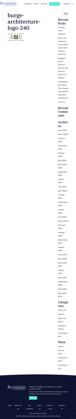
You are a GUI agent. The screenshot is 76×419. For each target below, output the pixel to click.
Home (10, 405)
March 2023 (63, 221)
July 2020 (62, 289)
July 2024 (62, 187)
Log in (60, 346)
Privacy (53, 416)
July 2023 (62, 217)
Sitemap (58, 416)
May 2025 (62, 160)
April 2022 (62, 259)
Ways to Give (54, 3)
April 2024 (62, 191)
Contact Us (67, 3)
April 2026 (62, 130)
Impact (61, 314)
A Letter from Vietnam (61, 30)
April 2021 (62, 278)
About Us (36, 3)
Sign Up (33, 398)
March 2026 (63, 134)
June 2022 (62, 255)
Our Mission (28, 3)
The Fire (61, 102)
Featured (62, 310)
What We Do (44, 3)
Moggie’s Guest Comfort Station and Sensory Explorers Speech (63, 68)
